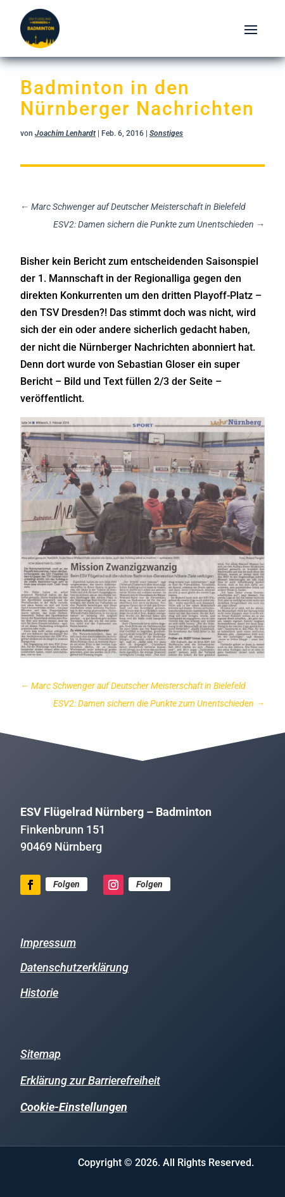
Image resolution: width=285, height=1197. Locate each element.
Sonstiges (166, 133)
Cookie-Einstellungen (73, 1107)
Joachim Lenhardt (65, 133)
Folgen (66, 884)
